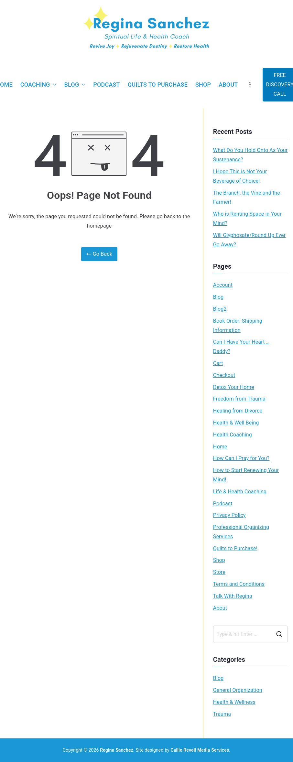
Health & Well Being (236, 423)
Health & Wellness (234, 702)
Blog (75, 85)
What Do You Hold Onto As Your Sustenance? (250, 155)
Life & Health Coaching (239, 491)
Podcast (106, 84)
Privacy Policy (229, 515)
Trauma (222, 714)
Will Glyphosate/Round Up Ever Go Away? (249, 240)
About (228, 84)
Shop (203, 84)
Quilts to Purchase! (235, 548)
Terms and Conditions (239, 584)
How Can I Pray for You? (241, 458)
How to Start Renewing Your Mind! (246, 475)
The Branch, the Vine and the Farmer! (246, 197)
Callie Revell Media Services (200, 750)
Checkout (224, 375)
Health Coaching (232, 435)
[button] (53, 85)
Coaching (38, 85)
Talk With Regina (232, 596)
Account (223, 285)
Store (219, 572)
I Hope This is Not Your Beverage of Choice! (240, 176)
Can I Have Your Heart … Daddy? (241, 346)
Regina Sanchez (116, 750)
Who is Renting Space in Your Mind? (247, 218)
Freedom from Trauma (239, 399)
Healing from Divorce (238, 411)
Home (220, 447)
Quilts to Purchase (158, 84)
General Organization (237, 690)
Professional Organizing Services (241, 532)
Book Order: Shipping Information (237, 325)
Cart (218, 363)
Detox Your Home (233, 387)
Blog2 (220, 309)
